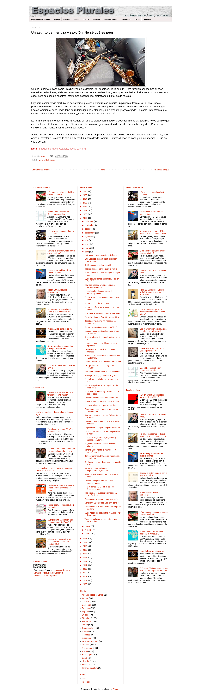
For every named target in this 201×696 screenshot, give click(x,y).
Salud (137, 19)
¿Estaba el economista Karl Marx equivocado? (152, 349)
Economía (86, 605)
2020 (85, 214)
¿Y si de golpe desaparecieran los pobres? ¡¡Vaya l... (99, 292)
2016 (85, 546)
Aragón (57, 19)
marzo (88, 526)
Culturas (66, 19)
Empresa (86, 608)
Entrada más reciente (41, 170)
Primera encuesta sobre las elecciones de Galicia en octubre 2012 (59, 541)
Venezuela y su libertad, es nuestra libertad (59, 271)
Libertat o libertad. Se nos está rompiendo (102, 362)
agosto (88, 236)
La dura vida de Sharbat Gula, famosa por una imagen (60, 393)
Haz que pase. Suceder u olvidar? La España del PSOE (100, 494)
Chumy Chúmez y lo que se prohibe (100, 405)
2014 (85, 554)
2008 (85, 576)
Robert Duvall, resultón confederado (57, 291)
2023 (85, 203)
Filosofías (86, 618)
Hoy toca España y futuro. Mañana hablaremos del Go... (99, 286)
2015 (85, 550)
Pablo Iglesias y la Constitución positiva (101, 317)
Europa (85, 615)
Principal (86, 682)
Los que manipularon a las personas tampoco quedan (100, 482)
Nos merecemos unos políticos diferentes (102, 313)
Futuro (76, 19)
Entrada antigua (162, 170)
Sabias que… (88, 654)
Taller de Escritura (90, 668)
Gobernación (87, 628)
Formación (86, 621)
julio (87, 240)
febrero (88, 530)
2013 (85, 557)
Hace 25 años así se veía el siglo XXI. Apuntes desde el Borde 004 (152, 292)
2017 (85, 542)
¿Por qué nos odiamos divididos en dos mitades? (61, 193)
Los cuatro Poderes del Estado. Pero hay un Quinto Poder (153, 330)
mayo (87, 248)
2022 (85, 206)
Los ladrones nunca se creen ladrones (101, 398)
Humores (96, 19)
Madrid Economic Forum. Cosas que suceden (58, 213)
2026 (85, 191)
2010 (85, 569)
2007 (85, 580)
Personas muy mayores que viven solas (101, 499)
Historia (86, 19)
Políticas (85, 645)
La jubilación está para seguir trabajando (102, 428)
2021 (85, 210)
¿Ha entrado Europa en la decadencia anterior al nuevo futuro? (152, 311)
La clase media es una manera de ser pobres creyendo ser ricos (60, 487)
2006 (85, 584)
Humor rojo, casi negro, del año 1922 (100, 327)
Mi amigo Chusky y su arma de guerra (101, 375)
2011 (85, 565)
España (42, 160)
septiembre (90, 233)
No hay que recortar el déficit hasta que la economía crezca (60, 310)
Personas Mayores (111, 19)
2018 (85, 538)
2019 (85, 218)
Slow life (85, 661)
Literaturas (86, 638)
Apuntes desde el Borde (40, 19)
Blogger (116, 689)
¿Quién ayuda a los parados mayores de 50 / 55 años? (152, 396)
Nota (84, 678)
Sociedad (147, 19)
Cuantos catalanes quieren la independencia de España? (60, 521)
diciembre (89, 221)
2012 (85, 561)
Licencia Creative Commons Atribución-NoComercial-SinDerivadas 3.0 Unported (52, 573)
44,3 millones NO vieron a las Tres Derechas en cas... (99, 488)
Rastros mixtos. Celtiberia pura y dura (100, 269)
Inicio (103, 170)
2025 (85, 195)
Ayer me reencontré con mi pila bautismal (102, 372)
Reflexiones (126, 19)
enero (88, 534)
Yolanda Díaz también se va (59, 329)
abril (87, 252)
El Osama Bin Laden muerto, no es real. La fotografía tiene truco (61, 450)
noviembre (90, 225)
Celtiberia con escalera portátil (97, 265)
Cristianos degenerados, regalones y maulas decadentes (100, 438)
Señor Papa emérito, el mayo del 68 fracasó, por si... (100, 451)
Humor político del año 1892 (96, 303)
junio (87, 244)
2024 (85, 199)
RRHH (85, 651)
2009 (85, 573)
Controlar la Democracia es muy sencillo (101, 503)
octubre (88, 229)
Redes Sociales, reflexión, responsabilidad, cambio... (96, 469)
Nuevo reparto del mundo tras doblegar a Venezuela (60, 347)
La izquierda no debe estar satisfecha (100, 255)
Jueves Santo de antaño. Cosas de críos (102, 401)
